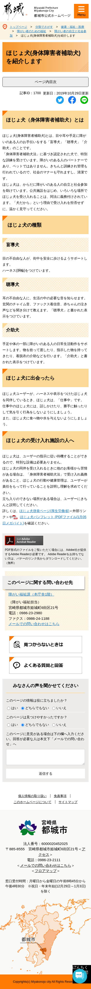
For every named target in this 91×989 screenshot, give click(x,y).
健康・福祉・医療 (72, 27)
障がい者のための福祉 (31, 31)
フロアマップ (46, 871)
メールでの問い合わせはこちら (33, 624)
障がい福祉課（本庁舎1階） (31, 594)
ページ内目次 (46, 82)
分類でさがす (44, 27)
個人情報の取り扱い (32, 796)
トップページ (18, 27)
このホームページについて (32, 802)
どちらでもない (37, 708)
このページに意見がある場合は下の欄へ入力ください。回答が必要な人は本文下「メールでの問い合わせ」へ (45, 739)
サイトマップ (67, 802)
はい (14, 708)
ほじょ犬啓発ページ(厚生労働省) (44, 511)
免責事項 (60, 796)
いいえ (61, 708)
